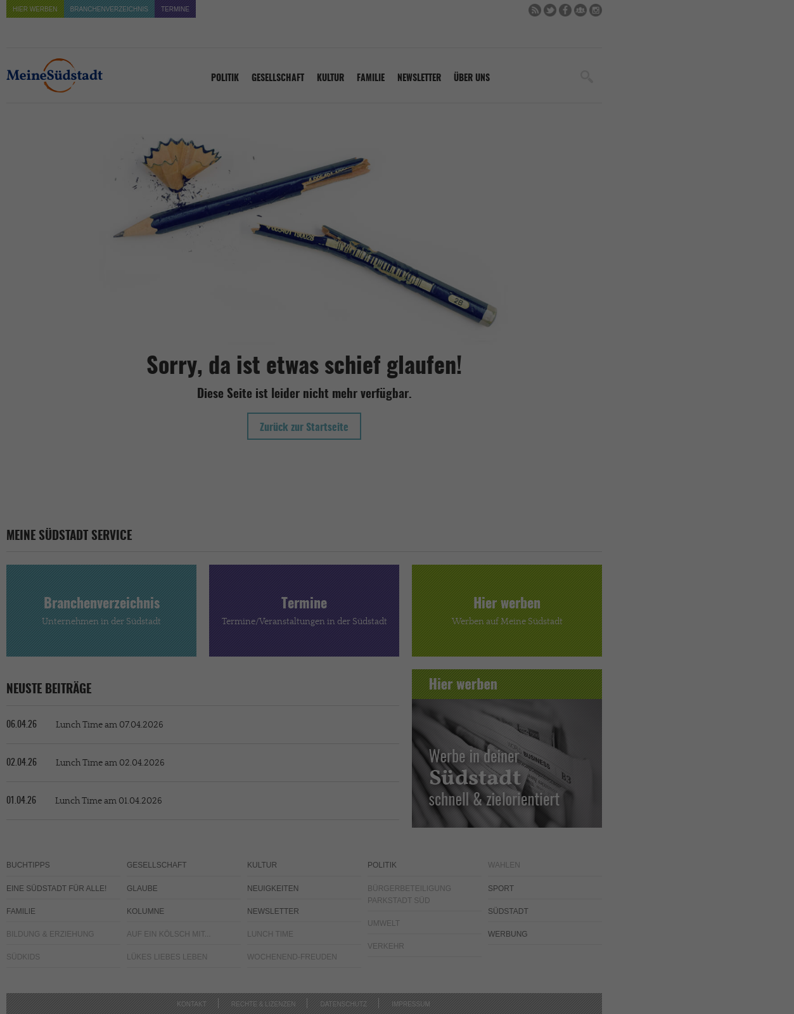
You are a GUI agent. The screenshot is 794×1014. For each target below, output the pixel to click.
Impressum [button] (463, 600)
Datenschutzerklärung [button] (402, 600)
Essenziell (261, 473)
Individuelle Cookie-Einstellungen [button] (397, 584)
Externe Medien (512, 473)
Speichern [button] (397, 559)
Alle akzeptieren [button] (397, 521)
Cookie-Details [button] (336, 600)
